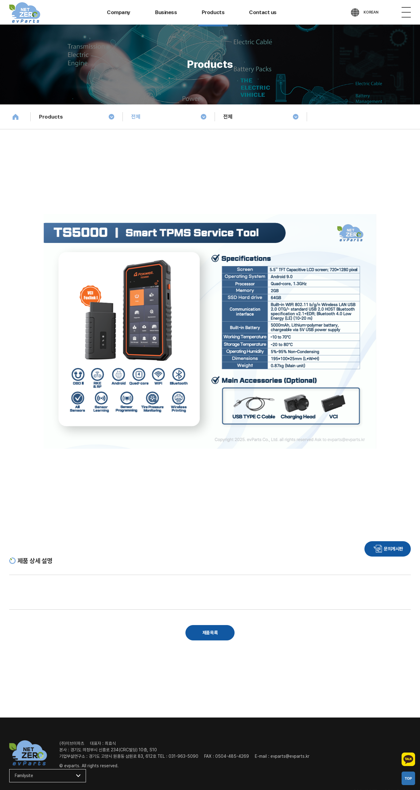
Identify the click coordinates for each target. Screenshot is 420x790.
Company (118, 12)
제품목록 (210, 633)
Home (15, 116)
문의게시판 (393, 549)
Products (213, 12)
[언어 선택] (364, 12)
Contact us (263, 12)
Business (166, 12)
